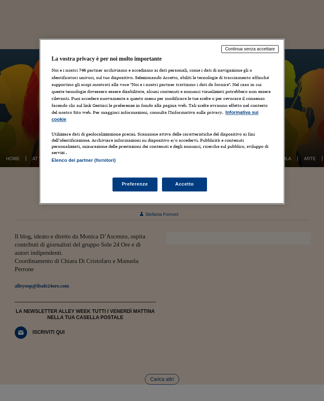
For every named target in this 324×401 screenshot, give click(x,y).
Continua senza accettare (250, 48)
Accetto (184, 184)
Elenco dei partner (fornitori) (84, 160)
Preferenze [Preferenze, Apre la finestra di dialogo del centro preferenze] (135, 184)
